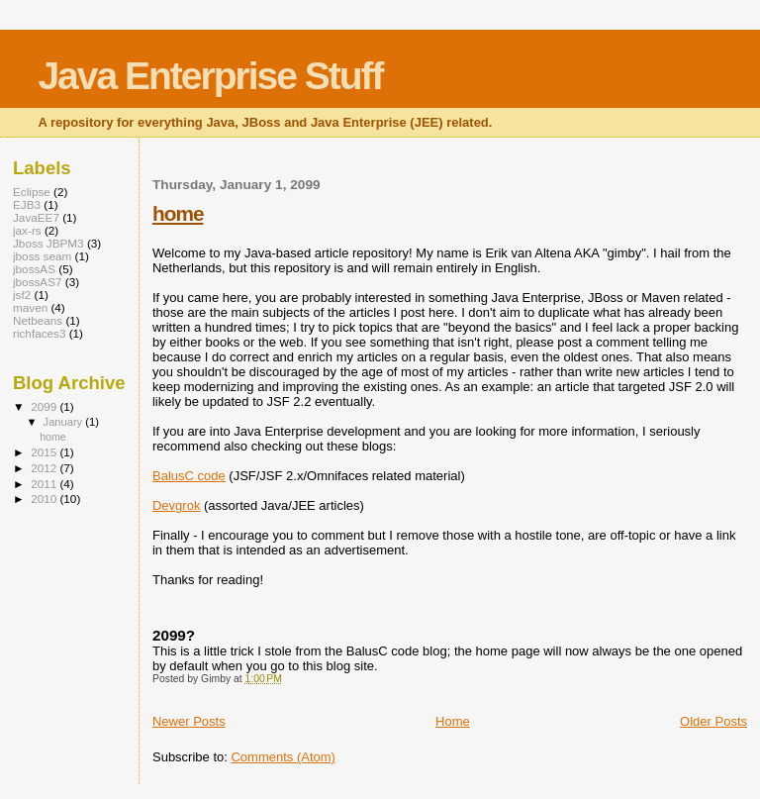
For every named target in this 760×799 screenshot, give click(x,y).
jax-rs (27, 230)
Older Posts (713, 721)
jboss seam (42, 256)
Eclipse (31, 191)
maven (30, 307)
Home (452, 721)
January (65, 422)
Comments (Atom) (282, 756)
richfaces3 (39, 333)
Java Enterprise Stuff (210, 75)
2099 (45, 406)
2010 (45, 498)
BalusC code (189, 475)
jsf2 (22, 294)
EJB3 (27, 204)
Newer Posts (189, 721)
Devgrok (176, 505)
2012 (45, 467)
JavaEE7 (36, 217)
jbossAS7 (37, 281)
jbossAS (34, 268)
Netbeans (37, 320)
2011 (45, 483)
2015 (45, 452)
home (177, 213)
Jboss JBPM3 (48, 243)
